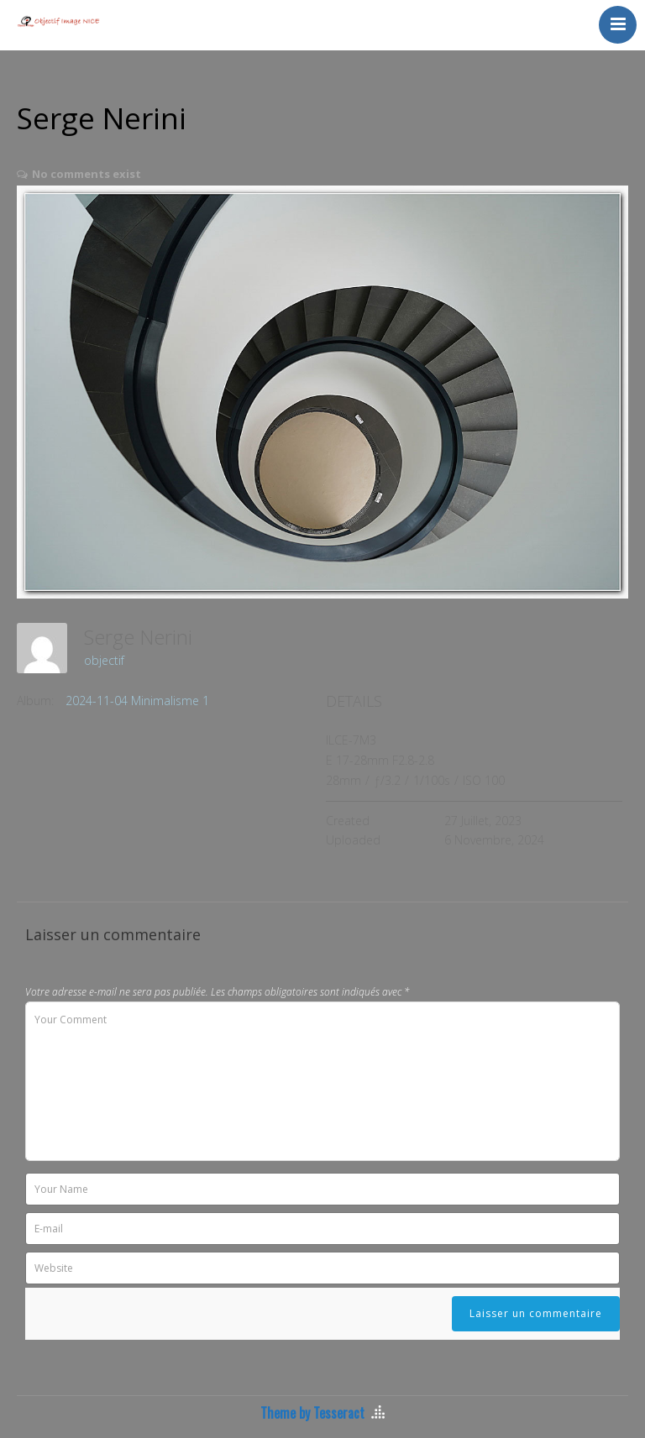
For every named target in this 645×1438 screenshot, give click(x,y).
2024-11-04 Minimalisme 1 (137, 701)
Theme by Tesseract (312, 1413)
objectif (104, 660)
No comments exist (86, 173)
